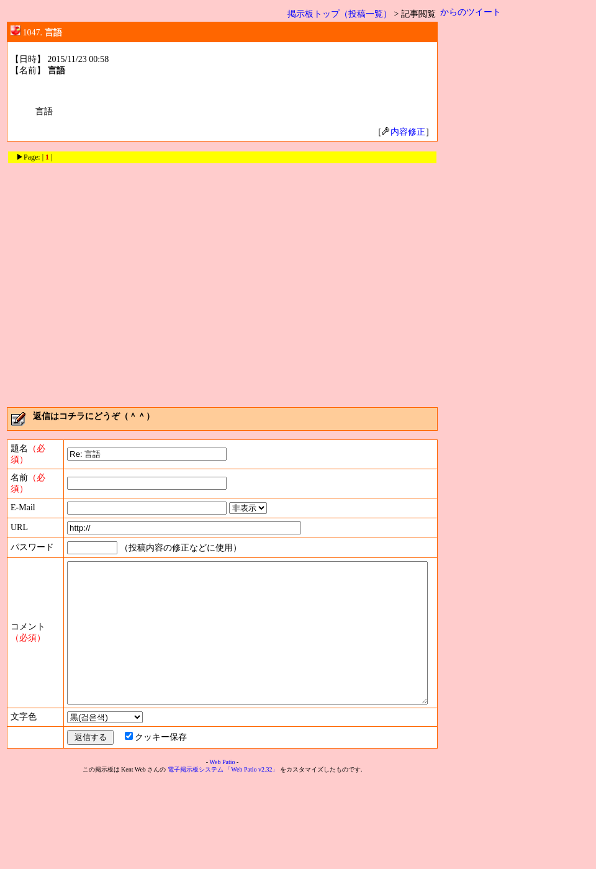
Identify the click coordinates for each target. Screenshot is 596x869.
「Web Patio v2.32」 (254, 857)
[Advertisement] (116, 280)
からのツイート (475, 12)
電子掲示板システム (198, 857)
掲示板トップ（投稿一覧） (344, 14)
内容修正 (408, 132)
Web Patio (224, 850)
